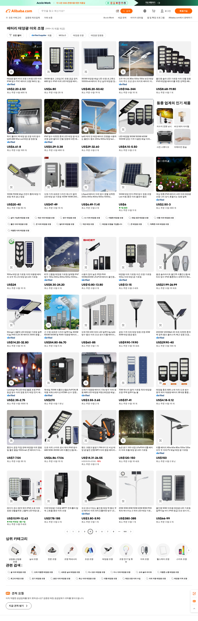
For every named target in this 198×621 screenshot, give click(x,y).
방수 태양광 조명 (68, 218)
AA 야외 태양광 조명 (90, 218)
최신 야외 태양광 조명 (86, 578)
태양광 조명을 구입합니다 (110, 224)
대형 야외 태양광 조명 (164, 218)
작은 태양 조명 (87, 224)
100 (125, 532)
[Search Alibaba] (77, 11)
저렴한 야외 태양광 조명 (18, 230)
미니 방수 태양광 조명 (95, 572)
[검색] (126, 11)
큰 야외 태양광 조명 (42, 224)
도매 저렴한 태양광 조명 (42, 572)
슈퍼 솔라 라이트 (144, 572)
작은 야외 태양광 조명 (44, 218)
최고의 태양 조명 (16, 578)
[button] (117, 11)
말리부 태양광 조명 (65, 224)
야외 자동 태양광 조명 (156, 578)
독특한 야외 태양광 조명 (158, 224)
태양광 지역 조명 (179, 578)
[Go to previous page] (67, 531)
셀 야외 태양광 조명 (17, 572)
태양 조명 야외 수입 (131, 578)
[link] (194, 593)
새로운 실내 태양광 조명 (69, 572)
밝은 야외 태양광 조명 (60, 578)
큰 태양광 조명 (135, 224)
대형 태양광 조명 (109, 578)
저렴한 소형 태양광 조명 (168, 572)
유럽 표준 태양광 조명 (138, 218)
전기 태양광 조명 (37, 578)
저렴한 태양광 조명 (114, 218)
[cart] (154, 11)
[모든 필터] (15, 35)
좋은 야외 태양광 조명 (17, 224)
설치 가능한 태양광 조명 (18, 218)
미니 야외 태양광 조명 (120, 572)
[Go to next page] (130, 531)
